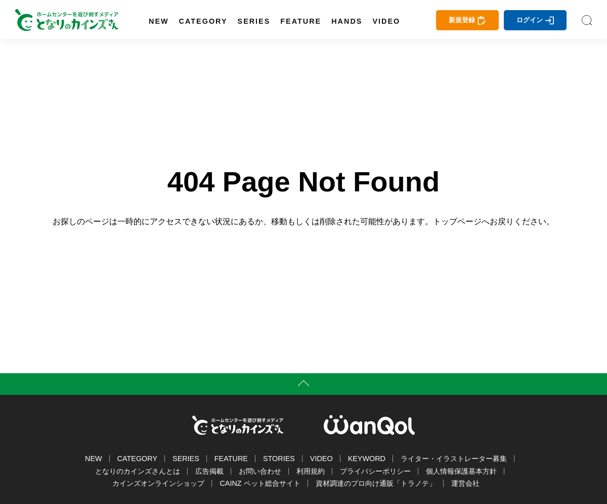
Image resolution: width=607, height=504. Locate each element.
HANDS (346, 21)
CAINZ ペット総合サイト (260, 483)
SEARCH (587, 20)
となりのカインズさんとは (137, 471)
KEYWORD (366, 459)
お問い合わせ (260, 471)
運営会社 (465, 483)
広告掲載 (209, 471)
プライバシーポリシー (375, 471)
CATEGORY (203, 21)
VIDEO (386, 21)
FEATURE (300, 21)
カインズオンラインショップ (158, 483)
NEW (159, 21)
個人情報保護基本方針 (461, 471)
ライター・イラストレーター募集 (454, 459)
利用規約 (310, 471)
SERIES (254, 21)
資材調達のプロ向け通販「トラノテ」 (376, 483)
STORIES (279, 459)
